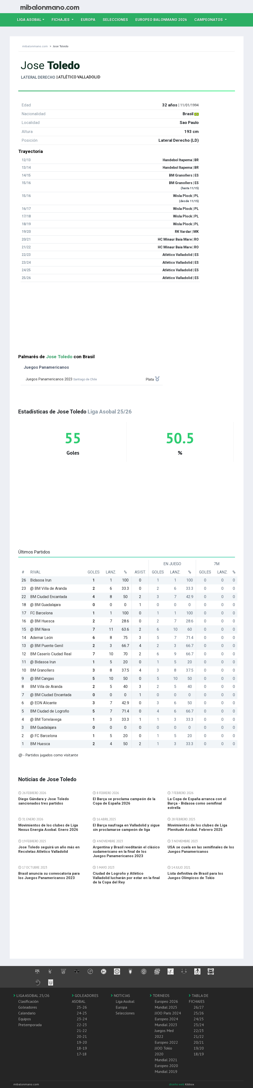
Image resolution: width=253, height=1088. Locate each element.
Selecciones (117, 19)
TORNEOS (159, 995)
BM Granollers (42, 670)
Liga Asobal (125, 1001)
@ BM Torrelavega (45, 719)
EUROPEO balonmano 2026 (163, 19)
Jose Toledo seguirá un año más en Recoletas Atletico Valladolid (49, 849)
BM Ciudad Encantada (48, 596)
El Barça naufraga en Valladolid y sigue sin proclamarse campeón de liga (126, 827)
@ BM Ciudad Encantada (50, 695)
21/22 (199, 1036)
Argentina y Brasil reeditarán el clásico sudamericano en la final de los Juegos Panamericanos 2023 (126, 851)
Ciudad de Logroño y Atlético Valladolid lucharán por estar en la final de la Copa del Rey (126, 877)
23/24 (199, 1024)
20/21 (199, 1042)
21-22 (82, 1030)
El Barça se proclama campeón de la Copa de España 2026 (124, 801)
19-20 (82, 1042)
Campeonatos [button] (209, 20)
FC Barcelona (41, 613)
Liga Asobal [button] (29, 20)
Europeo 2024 (166, 1018)
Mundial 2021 (166, 1059)
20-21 (82, 1036)
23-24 (82, 1018)
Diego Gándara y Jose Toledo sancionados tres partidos (43, 801)
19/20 (199, 1048)
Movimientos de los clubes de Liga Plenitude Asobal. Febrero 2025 (197, 827)
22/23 (199, 1030)
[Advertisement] (126, 320)
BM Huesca (40, 743)
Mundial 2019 (166, 1071)
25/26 (199, 1013)
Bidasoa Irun (40, 580)
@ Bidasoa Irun (43, 662)
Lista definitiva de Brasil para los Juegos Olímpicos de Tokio (195, 875)
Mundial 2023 (166, 1024)
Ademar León (41, 637)
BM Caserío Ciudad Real (50, 654)
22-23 (82, 1024)
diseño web (177, 1084)
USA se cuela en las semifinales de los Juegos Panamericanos (201, 849)
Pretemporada (30, 1024)
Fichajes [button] (61, 20)
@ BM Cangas (42, 678)
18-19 (82, 1048)
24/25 (199, 1018)
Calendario (27, 1013)
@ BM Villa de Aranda (48, 588)
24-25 (82, 1013)
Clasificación (28, 1001)
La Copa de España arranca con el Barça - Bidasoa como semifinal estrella (197, 803)
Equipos (24, 1018)
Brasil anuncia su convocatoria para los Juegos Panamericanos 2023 (49, 875)
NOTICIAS (120, 995)
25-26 (82, 1007)
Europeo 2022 (166, 1042)
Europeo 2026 (166, 1001)
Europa (90, 19)
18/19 (199, 1053)
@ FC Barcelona (43, 735)
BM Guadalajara (43, 727)
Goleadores (27, 1007)
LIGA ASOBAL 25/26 (31, 995)
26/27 (199, 1007)
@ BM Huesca (42, 621)
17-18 (82, 1053)
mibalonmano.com (35, 46)
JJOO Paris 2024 (168, 1013)
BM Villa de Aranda (46, 686)
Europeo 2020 (166, 1065)
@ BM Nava (40, 629)
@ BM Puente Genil (46, 645)
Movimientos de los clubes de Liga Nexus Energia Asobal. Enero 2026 (48, 827)
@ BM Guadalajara (45, 604)
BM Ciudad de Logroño (49, 711)
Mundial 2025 (166, 1007)
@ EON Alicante (43, 703)
